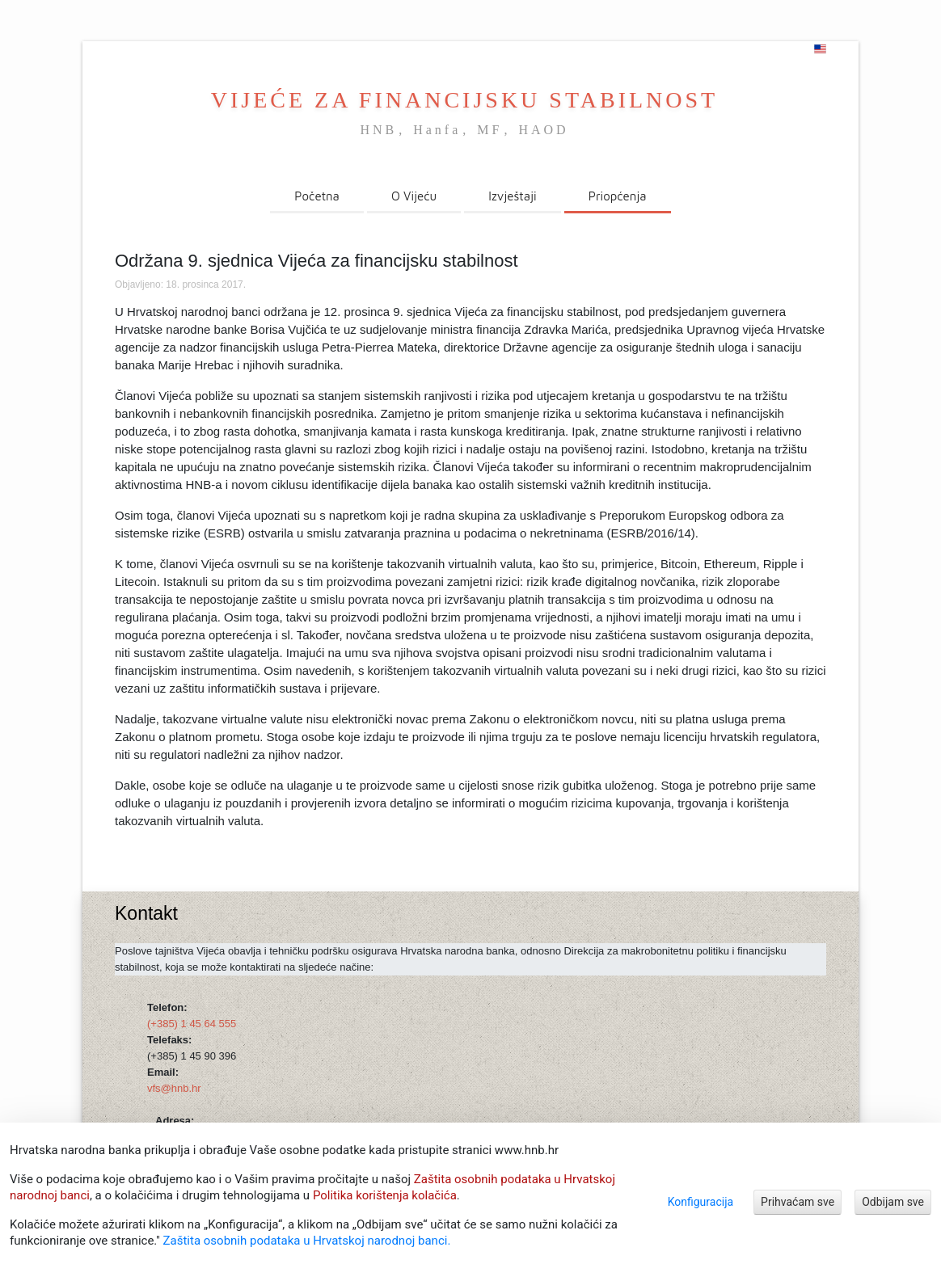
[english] (820, 49)
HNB (378, 130)
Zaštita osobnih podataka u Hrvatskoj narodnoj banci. (307, 1240)
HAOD (543, 130)
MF (489, 130)
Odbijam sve (893, 1201)
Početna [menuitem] (317, 196)
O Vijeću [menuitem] (414, 196)
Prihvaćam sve (797, 1201)
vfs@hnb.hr (174, 1088)
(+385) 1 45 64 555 (191, 1024)
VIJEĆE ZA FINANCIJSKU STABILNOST (464, 99)
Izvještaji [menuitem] (512, 196)
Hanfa (437, 130)
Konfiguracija (700, 1201)
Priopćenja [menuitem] (618, 196)
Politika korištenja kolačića (385, 1195)
